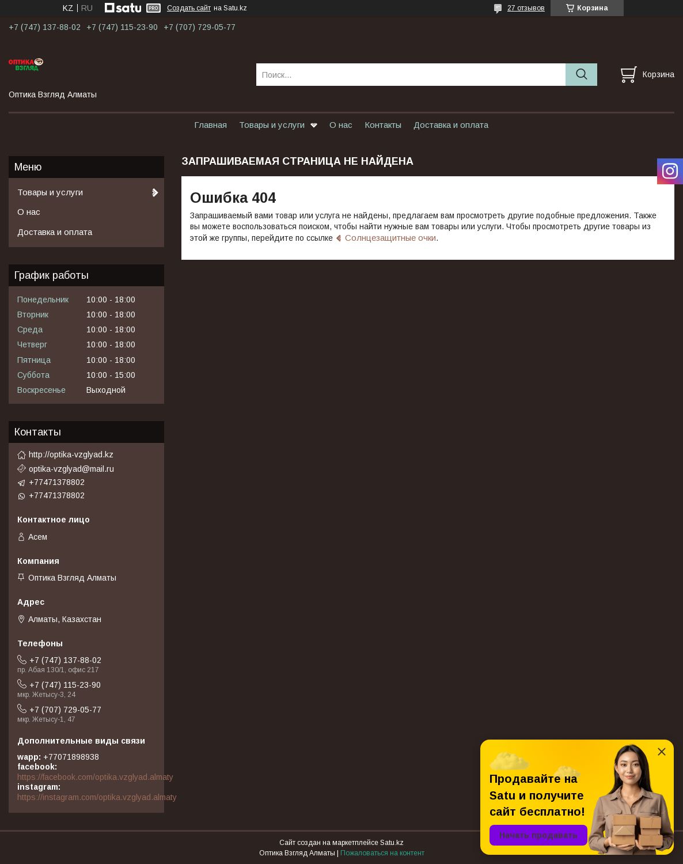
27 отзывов (526, 8)
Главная (210, 125)
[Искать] (581, 74)
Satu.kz (392, 843)
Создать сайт (189, 8)
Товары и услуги (272, 125)
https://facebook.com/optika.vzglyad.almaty (95, 777)
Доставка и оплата (450, 125)
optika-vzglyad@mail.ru (71, 468)
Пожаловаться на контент (382, 853)
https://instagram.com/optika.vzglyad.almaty (97, 797)
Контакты (383, 125)
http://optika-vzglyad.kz (71, 454)
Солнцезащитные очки (390, 237)
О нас (340, 125)
